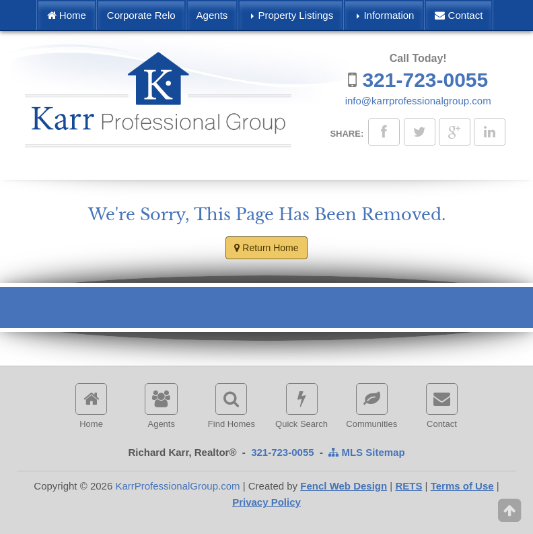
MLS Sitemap (366, 452)
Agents (212, 15)
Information (385, 15)
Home (66, 15)
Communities (371, 406)
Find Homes (231, 406)
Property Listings (292, 15)
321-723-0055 (425, 80)
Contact (459, 15)
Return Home (266, 247)
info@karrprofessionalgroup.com (418, 100)
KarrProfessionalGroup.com (177, 486)
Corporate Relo (141, 15)
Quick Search (301, 406)
